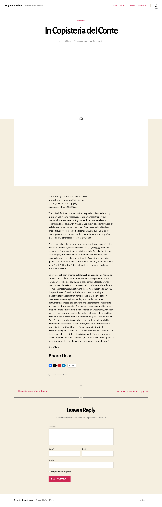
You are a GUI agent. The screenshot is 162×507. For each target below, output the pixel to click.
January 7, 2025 (82, 41)
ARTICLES (123, 5)
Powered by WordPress (46, 501)
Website (51, 460)
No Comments (98, 41)
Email (84, 449)
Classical (66, 375)
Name (51, 449)
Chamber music (57, 375)
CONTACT (142, 5)
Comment (52, 427)
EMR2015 (67, 41)
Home (115, 5)
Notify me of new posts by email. (61, 472)
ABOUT (133, 5)
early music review (13, 5)
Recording (81, 21)
